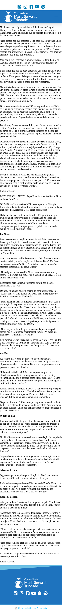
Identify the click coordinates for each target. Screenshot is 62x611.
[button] (56, 17)
